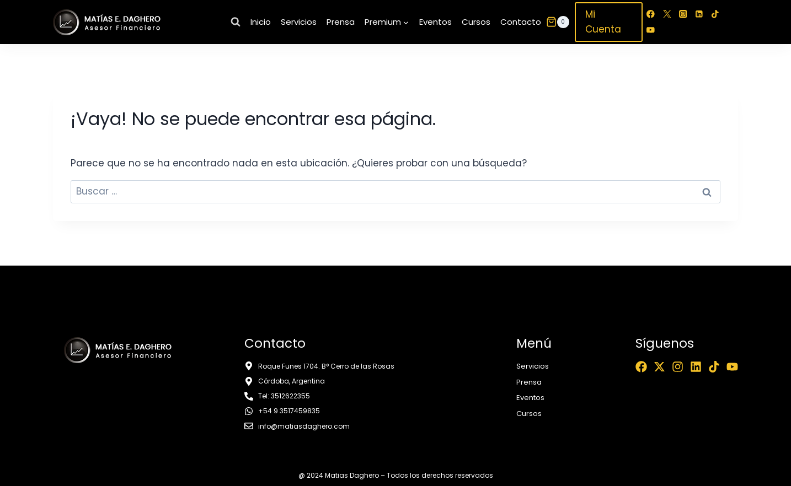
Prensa (341, 22)
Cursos (476, 22)
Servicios (299, 22)
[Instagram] (683, 14)
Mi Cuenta (603, 22)
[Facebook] (651, 14)
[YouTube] (651, 30)
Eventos (435, 22)
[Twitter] (667, 14)
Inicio (260, 22)
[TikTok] (715, 14)
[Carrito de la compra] (557, 22)
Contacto (520, 22)
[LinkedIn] (699, 14)
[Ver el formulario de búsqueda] (235, 22)
